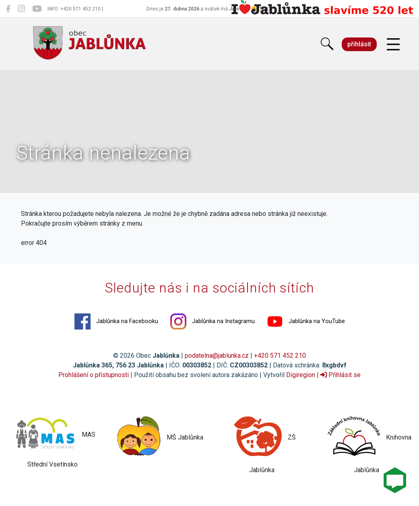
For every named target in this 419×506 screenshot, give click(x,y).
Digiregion (300, 375)
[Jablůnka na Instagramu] (21, 9)
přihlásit (359, 44)
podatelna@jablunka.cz (217, 355)
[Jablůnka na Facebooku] (8, 9)
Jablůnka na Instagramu (212, 321)
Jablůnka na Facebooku (116, 321)
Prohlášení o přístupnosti (93, 375)
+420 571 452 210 (280, 355)
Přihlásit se (340, 375)
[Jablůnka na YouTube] (36, 9)
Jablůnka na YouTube (306, 321)
